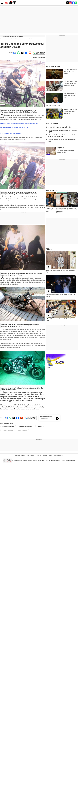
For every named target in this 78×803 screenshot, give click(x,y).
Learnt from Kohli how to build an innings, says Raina (70, 111)
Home (1, 39)
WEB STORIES (51, 190)
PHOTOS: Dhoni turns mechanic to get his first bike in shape (70, 83)
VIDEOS (49, 249)
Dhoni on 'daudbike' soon (53, 105)
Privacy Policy (41, 460)
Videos (50, 455)
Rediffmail (38, 455)
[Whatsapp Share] (18, 52)
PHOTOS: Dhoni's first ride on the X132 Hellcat (70, 71)
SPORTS (47, 3)
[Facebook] (73, 2)
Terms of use (65, 460)
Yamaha (39, 426)
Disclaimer (35, 460)
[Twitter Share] (22, 52)
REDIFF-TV (60, 3)
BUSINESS (31, 3)
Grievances (72, 460)
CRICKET (42, 3)
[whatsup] (76, 2)
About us (59, 460)
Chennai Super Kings (7, 430)
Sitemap (48, 460)
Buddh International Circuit (25, 426)
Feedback (53, 460)
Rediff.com (19, 460)
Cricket (6, 39)
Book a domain (30, 455)
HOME (22, 3)
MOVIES (37, 3)
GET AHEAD (53, 3)
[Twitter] (67, 2)
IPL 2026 (48, 367)
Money (45, 455)
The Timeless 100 (58, 455)
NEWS (26, 3)
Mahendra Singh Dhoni (8, 426)
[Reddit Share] (30, 52)
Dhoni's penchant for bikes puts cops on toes (70, 95)
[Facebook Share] (26, 52)
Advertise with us (27, 460)
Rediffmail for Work (20, 455)
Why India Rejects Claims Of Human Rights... (65, 151)
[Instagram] (70, 2)
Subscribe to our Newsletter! (46, 416)
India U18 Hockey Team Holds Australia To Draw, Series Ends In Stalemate (63, 135)
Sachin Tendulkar (22, 430)
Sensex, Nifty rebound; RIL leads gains (59, 127)
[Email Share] (14, 52)
